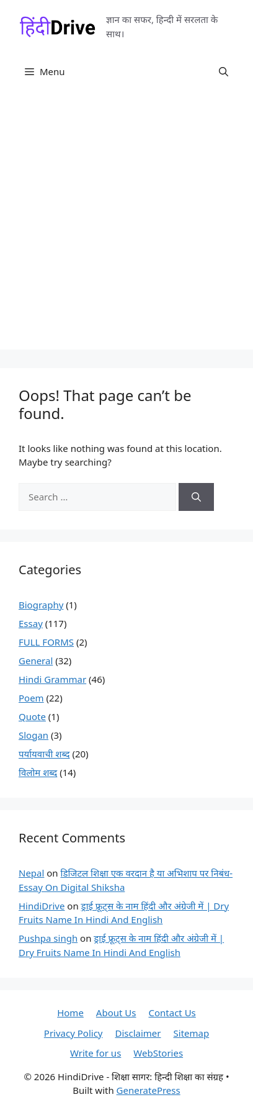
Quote (32, 716)
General (36, 660)
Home (70, 1012)
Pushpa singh (48, 938)
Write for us (95, 1053)
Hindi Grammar (52, 679)
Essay (31, 623)
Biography (41, 604)
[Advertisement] (126, 223)
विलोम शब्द (38, 772)
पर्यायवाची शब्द (44, 753)
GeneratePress (148, 1090)
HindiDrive (41, 906)
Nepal (31, 873)
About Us (116, 1012)
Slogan (33, 735)
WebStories (158, 1053)
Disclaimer (138, 1033)
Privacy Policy (73, 1033)
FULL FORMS (46, 642)
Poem (31, 698)
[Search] (196, 497)
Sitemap (192, 1033)
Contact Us (171, 1012)
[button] (223, 71)
